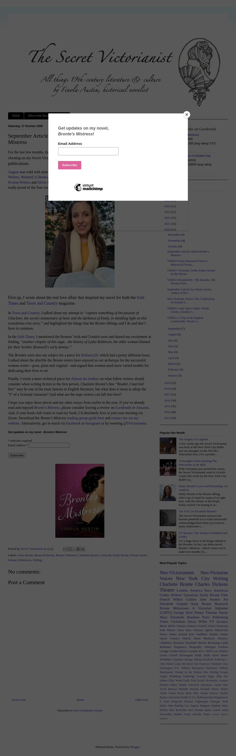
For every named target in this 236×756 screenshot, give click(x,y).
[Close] (186, 114)
